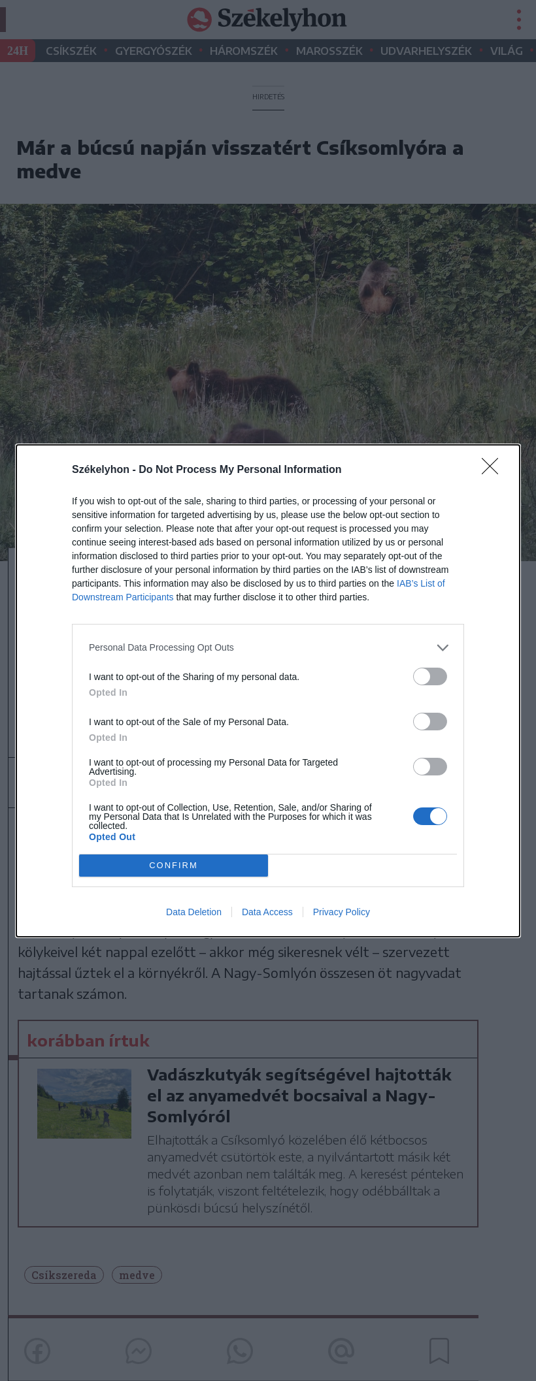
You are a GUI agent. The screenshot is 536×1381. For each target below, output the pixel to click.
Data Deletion (194, 912)
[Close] (494, 470)
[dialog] (268, 691)
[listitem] (268, 648)
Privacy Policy (341, 912)
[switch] (430, 676)
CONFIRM (173, 865)
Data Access (267, 912)
